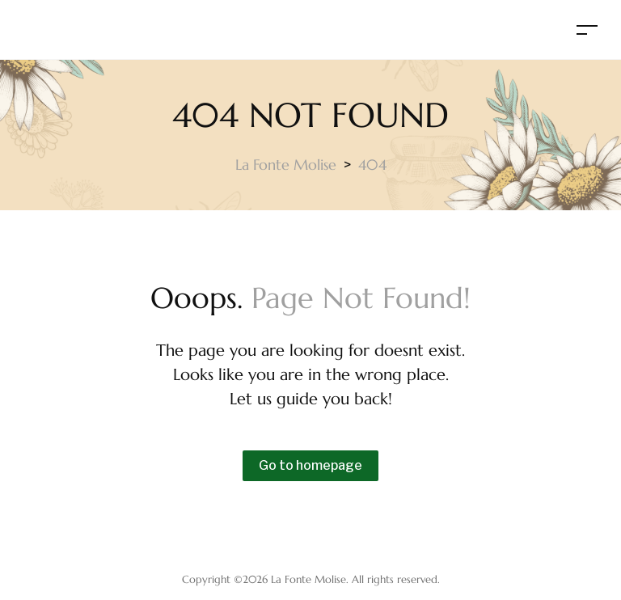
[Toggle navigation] (587, 29)
